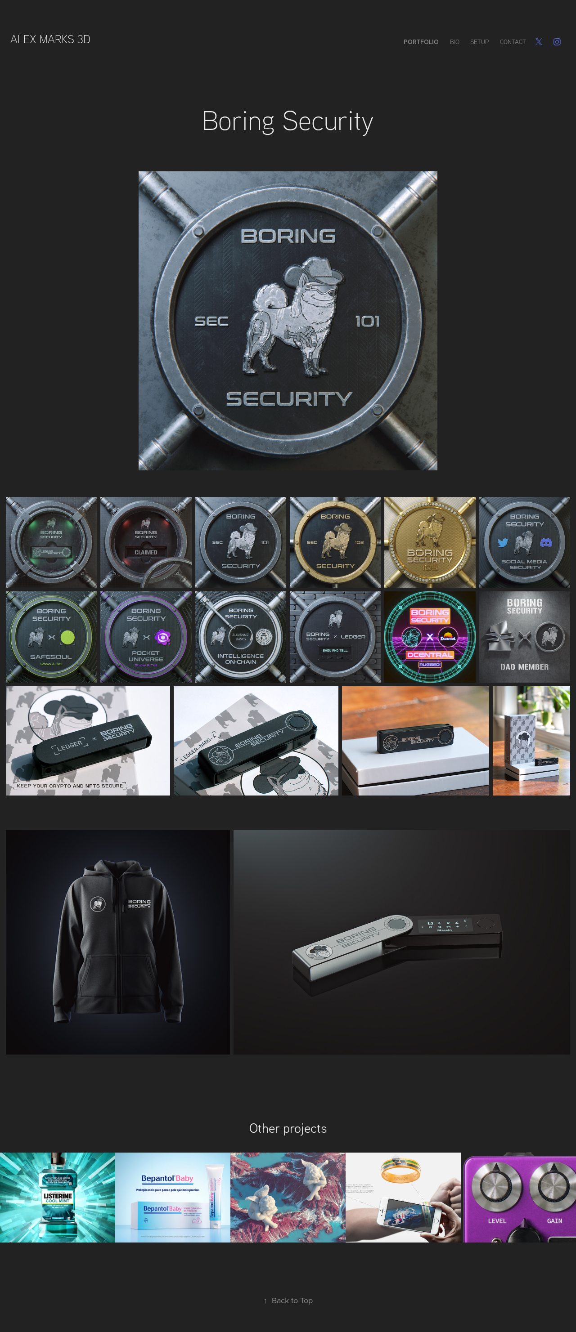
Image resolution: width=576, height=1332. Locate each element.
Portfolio (421, 41)
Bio (454, 42)
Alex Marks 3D (52, 39)
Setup (479, 42)
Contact (513, 42)
